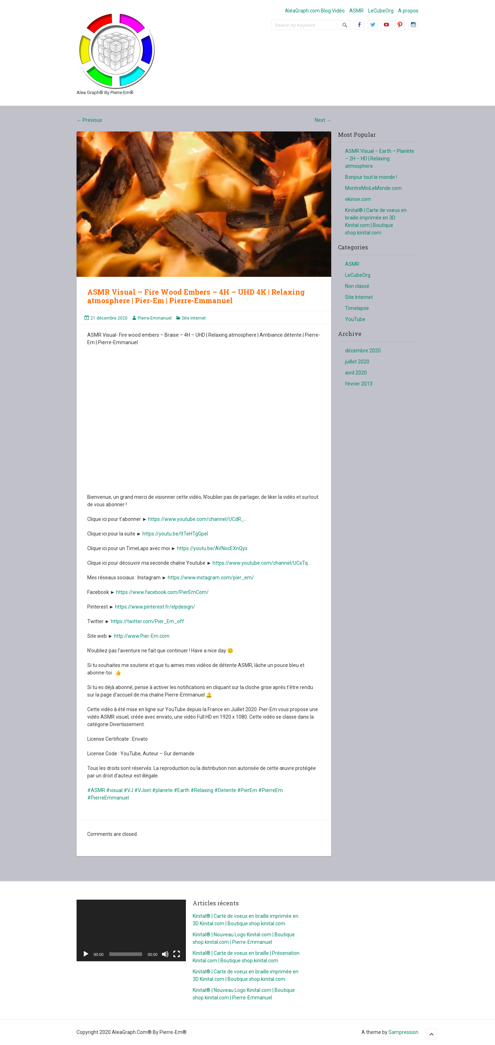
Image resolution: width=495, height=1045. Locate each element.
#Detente (225, 790)
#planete (162, 790)
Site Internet (194, 318)
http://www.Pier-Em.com (142, 636)
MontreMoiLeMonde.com (373, 188)
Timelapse (357, 308)
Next (323, 120)
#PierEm (247, 790)
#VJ (128, 790)
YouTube (355, 319)
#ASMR (96, 790)
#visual (114, 790)
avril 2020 (356, 373)
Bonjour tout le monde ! (371, 177)
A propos (408, 11)
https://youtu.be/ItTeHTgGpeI (175, 534)
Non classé (357, 286)
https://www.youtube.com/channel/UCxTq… (262, 563)
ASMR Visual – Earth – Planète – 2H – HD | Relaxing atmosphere (379, 158)
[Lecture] (85, 954)
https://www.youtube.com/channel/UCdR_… (197, 519)
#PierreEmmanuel (108, 798)
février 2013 (358, 384)
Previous (89, 120)
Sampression (403, 1032)
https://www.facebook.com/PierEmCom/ (162, 592)
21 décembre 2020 (108, 318)
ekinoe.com (358, 199)
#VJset (142, 790)
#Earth (181, 790)
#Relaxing (202, 790)
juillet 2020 (357, 361)
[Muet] (165, 954)
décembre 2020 (363, 350)
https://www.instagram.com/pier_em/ (211, 577)
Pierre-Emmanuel (155, 318)
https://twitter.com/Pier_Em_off (147, 621)
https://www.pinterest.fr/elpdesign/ (155, 607)
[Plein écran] (176, 954)
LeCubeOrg (381, 11)
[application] (131, 930)
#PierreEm (270, 790)
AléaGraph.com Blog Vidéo (315, 11)
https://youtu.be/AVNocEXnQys (212, 548)
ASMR (356, 11)
